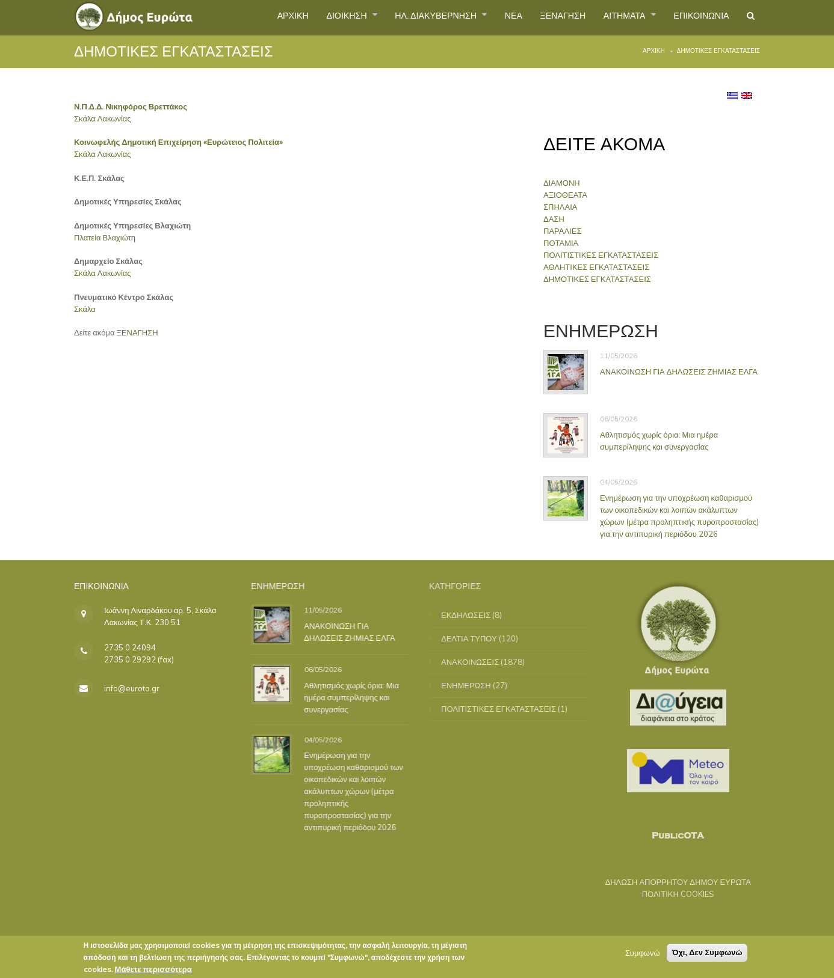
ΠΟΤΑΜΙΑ (563, 243)
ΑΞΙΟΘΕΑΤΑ (568, 195)
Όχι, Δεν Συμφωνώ (707, 953)
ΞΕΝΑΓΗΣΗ (540, 17)
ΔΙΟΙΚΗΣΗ (303, 17)
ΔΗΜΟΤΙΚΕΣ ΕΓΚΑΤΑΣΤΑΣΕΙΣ (600, 279)
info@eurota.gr (131, 688)
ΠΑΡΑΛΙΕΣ (565, 231)
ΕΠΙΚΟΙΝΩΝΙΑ (694, 17)
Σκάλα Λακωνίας (102, 118)
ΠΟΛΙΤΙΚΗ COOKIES (670, 894)
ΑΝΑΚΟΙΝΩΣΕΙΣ (478, 662)
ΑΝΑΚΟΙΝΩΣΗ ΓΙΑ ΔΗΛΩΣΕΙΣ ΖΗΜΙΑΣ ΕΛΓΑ (679, 371)
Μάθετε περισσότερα (153, 970)
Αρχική (654, 51)
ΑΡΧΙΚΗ (241, 17)
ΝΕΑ (486, 17)
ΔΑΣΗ (556, 219)
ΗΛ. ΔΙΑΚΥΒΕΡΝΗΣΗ (401, 17)
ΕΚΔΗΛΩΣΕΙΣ (473, 615)
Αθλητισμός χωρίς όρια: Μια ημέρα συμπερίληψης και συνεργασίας (659, 440)
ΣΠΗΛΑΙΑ (563, 207)
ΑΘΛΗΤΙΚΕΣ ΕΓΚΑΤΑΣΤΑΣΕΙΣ (599, 267)
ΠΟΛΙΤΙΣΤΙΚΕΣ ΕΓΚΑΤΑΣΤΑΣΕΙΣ (603, 255)
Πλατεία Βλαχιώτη (104, 237)
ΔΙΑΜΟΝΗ (564, 183)
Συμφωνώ (642, 954)
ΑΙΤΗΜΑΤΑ (611, 17)
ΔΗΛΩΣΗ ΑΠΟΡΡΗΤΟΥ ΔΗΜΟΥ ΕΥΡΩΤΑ (670, 882)
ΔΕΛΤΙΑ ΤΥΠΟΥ (477, 638)
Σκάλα (85, 309)
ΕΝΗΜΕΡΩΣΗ (474, 685)
